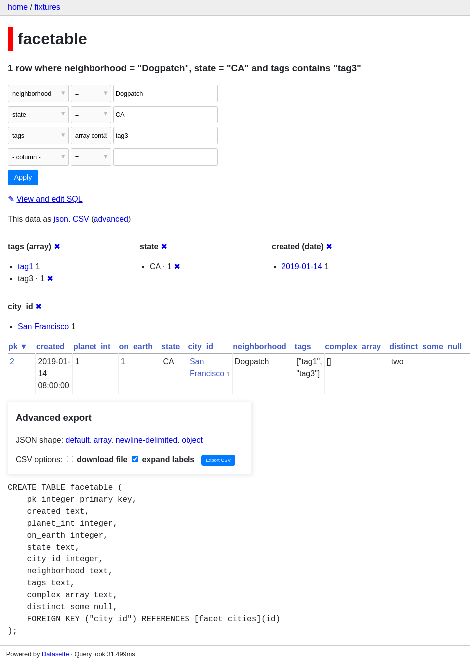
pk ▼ (18, 346)
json (61, 219)
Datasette (55, 654)
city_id (200, 346)
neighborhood (259, 346)
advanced (111, 219)
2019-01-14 (302, 266)
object (192, 440)
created (50, 346)
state (170, 346)
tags (303, 346)
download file (97, 459)
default (78, 440)
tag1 (25, 266)
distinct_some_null (425, 346)
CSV (81, 219)
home (18, 7)
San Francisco (43, 326)
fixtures (47, 7)
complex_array (353, 346)
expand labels (163, 459)
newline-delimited (147, 440)
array (102, 440)
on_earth (136, 346)
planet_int (92, 346)
